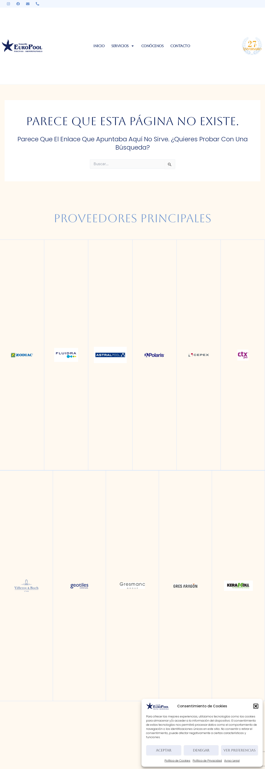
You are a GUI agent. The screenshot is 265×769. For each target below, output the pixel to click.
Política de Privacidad (207, 761)
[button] (255, 706)
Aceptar (163, 750)
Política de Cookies (177, 761)
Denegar (201, 750)
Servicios (122, 46)
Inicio (98, 46)
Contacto (180, 46)
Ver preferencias (240, 750)
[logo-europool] (22, 46)
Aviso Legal (232, 761)
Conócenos (152, 46)
